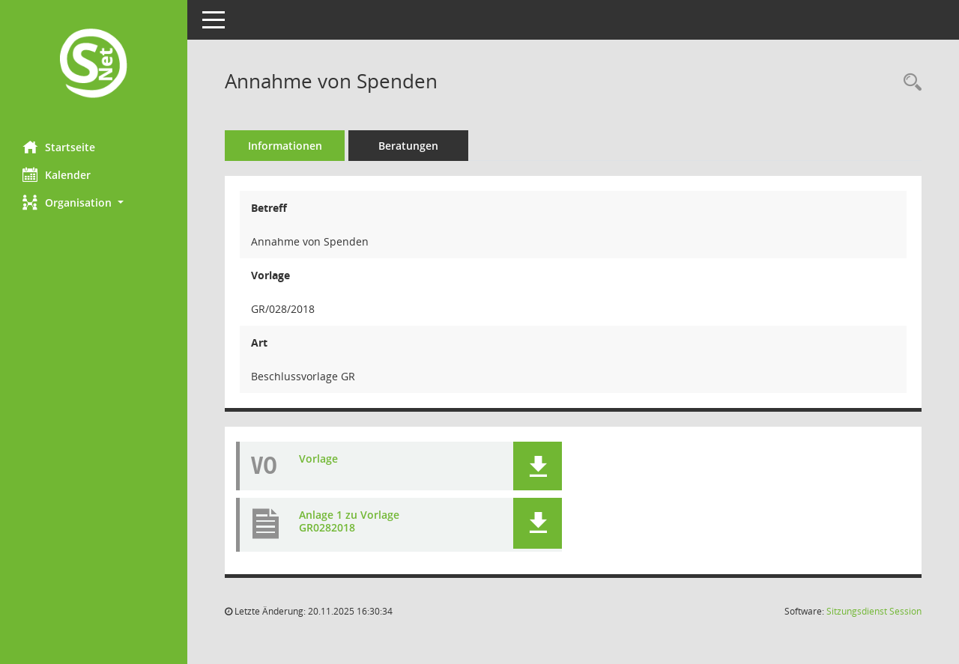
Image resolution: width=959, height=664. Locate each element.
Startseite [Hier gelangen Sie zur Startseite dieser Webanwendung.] (58, 146)
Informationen (285, 145)
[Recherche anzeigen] (909, 82)
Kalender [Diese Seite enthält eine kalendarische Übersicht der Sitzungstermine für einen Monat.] (56, 174)
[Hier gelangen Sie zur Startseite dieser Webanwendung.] (93, 64)
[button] (93, 202)
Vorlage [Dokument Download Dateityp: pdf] (318, 459)
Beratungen (408, 145)
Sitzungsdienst (874, 611)
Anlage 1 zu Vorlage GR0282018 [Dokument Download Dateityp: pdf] (349, 521)
